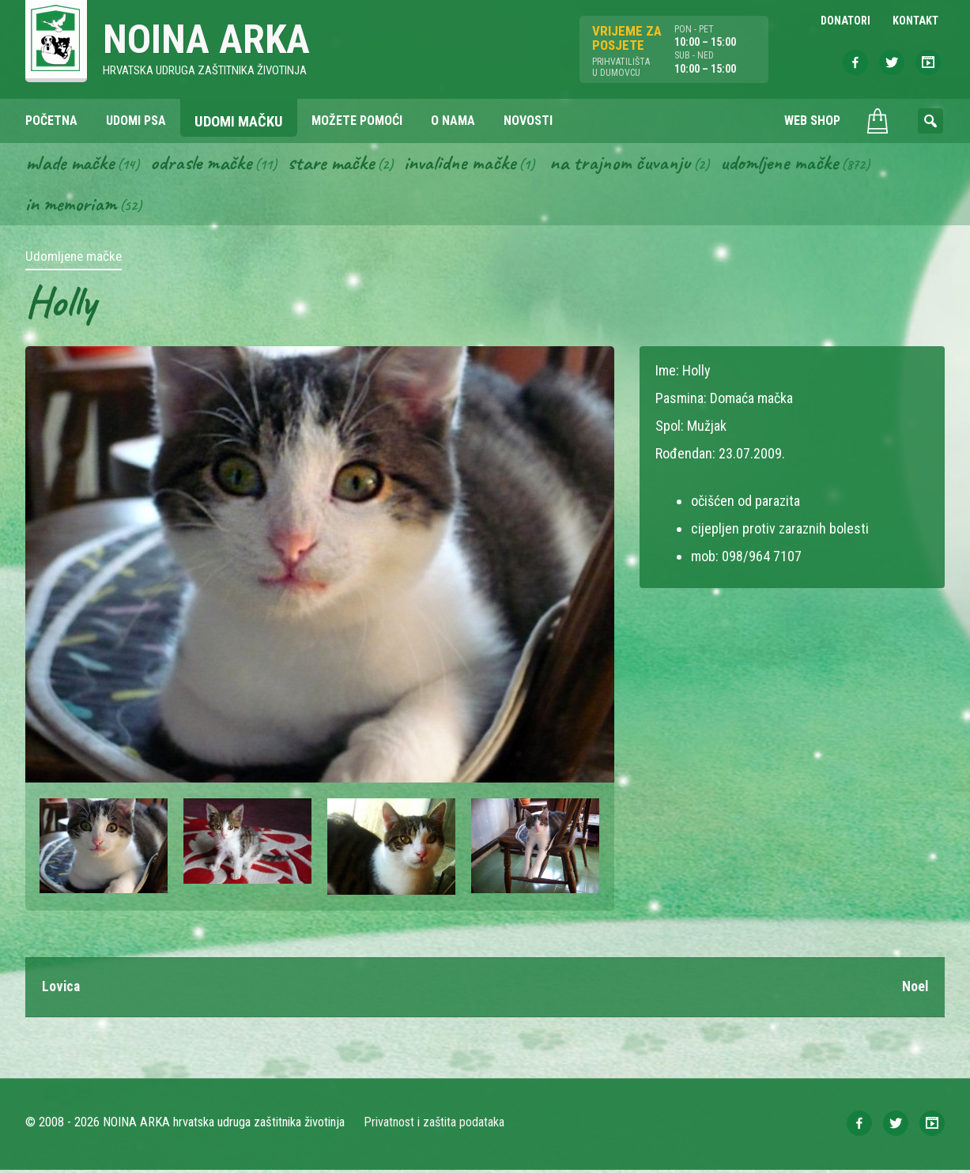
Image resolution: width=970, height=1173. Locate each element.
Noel (914, 989)
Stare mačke (338, 164)
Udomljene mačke (797, 164)
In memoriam (71, 206)
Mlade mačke (72, 164)
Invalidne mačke (471, 164)
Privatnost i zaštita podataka (434, 1125)
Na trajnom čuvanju (635, 164)
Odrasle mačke (206, 164)
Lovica (61, 989)
